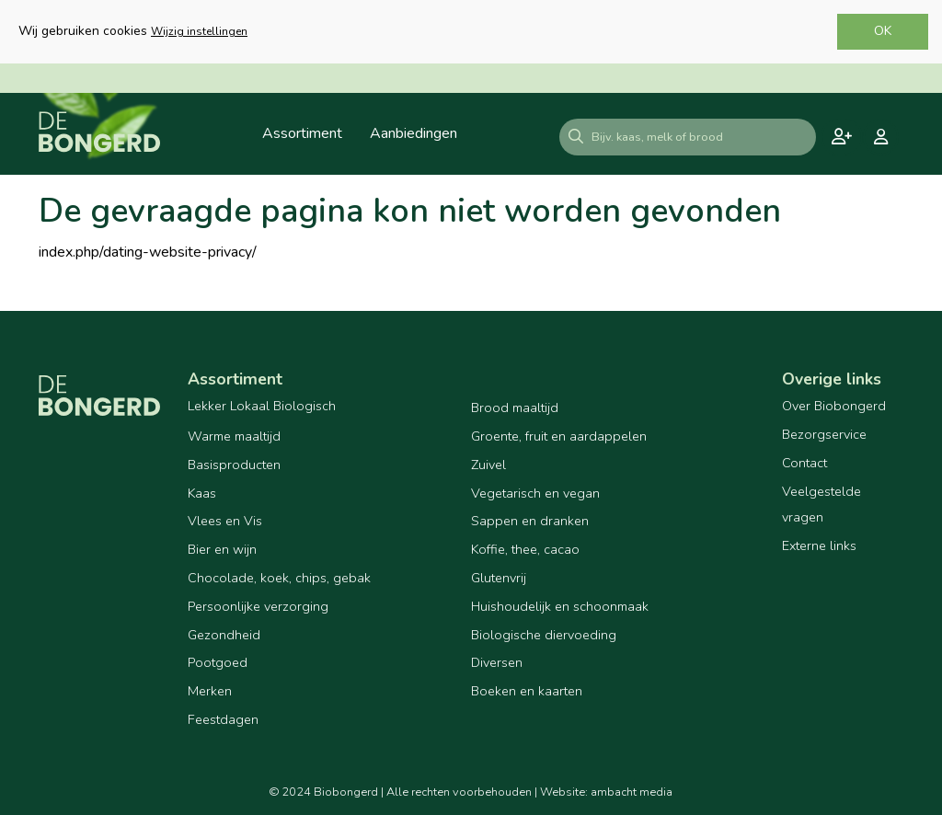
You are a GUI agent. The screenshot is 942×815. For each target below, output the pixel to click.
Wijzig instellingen (199, 31)
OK (882, 31)
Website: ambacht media (606, 792)
